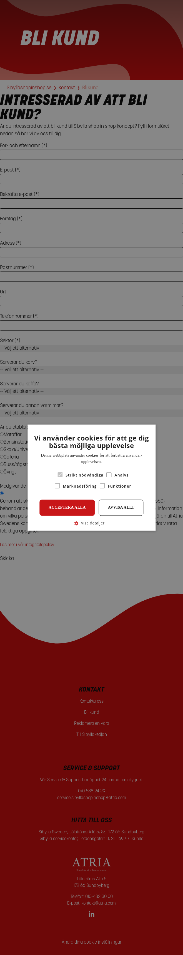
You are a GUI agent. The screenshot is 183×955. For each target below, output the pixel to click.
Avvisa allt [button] (121, 508)
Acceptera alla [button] (67, 508)
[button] (91, 523)
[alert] (91, 477)
